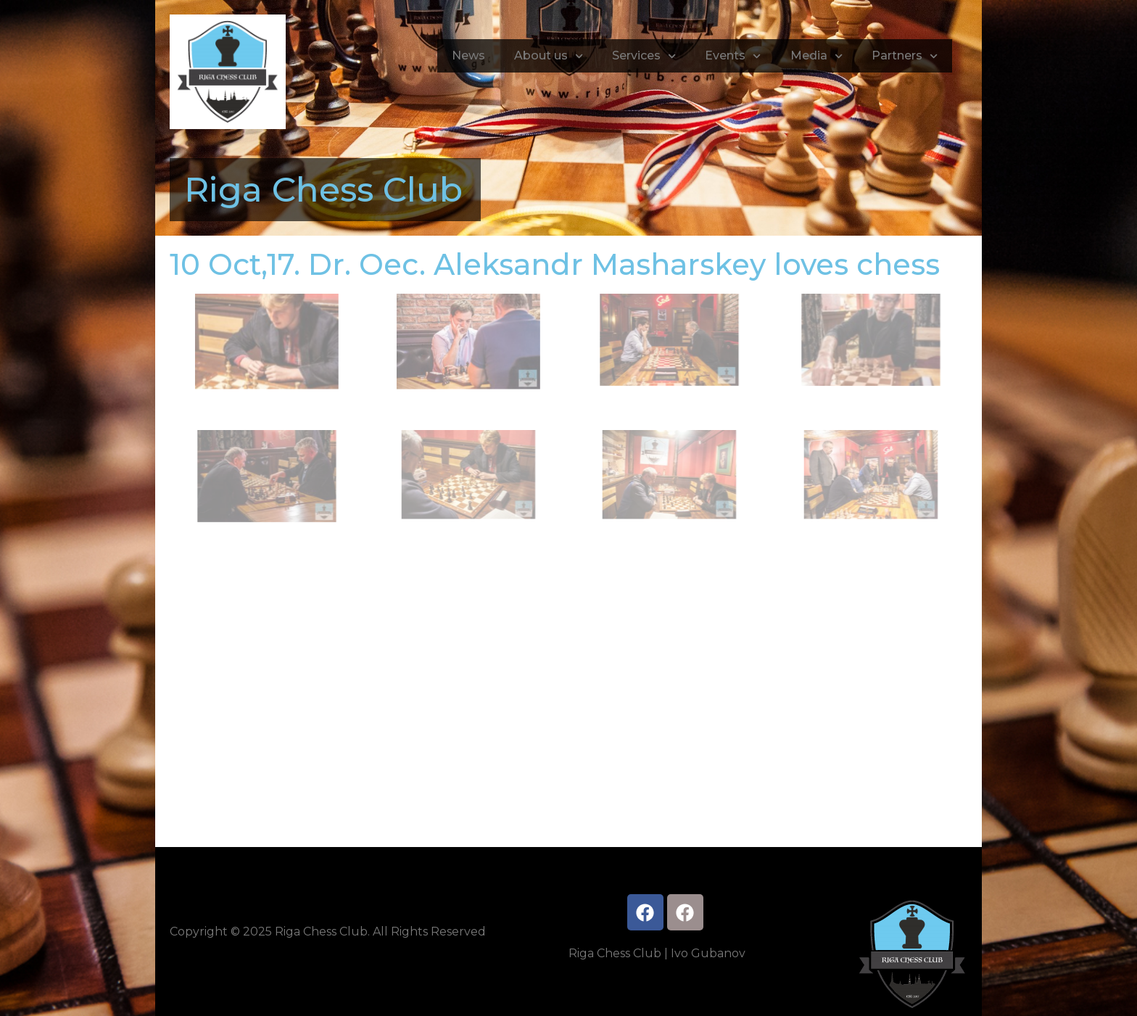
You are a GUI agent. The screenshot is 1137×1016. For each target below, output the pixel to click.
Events (733, 56)
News (468, 55)
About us (548, 56)
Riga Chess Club (323, 189)
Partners (905, 56)
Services (644, 56)
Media (816, 56)
